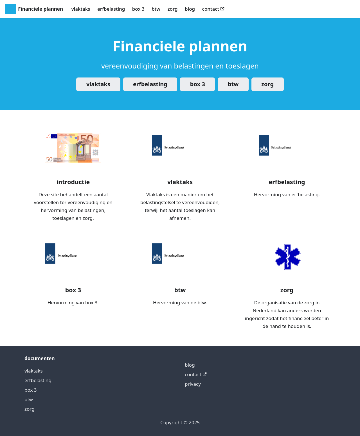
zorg (172, 9)
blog (190, 9)
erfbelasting (111, 9)
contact (213, 9)
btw (156, 9)
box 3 (138, 9)
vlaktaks (80, 9)
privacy (193, 384)
